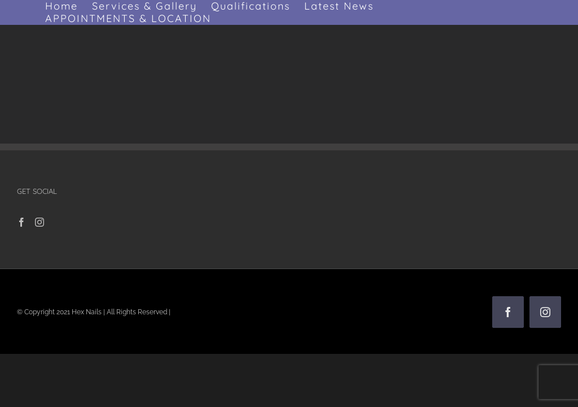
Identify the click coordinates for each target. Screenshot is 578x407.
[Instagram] (39, 222)
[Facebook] (21, 222)
